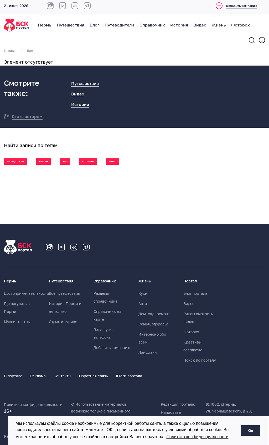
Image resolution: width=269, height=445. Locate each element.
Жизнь (219, 25)
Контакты (62, 376)
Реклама (38, 376)
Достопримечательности (26, 293)
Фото (112, 161)
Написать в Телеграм (171, 415)
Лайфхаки (147, 352)
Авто (142, 304)
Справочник (152, 25)
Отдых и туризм (63, 322)
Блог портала (195, 293)
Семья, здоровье (153, 324)
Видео (199, 25)
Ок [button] (250, 430)
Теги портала (129, 376)
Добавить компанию (112, 348)
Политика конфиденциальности (33, 405)
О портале (13, 376)
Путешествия (70, 25)
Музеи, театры (17, 322)
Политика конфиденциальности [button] (197, 437)
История (179, 25)
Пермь (44, 25)
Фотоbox (240, 25)
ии (65, 161)
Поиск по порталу (199, 360)
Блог (94, 25)
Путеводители (119, 25)
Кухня (143, 293)
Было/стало (15, 161)
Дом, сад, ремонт (154, 314)
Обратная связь (93, 376)
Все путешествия (64, 293)
